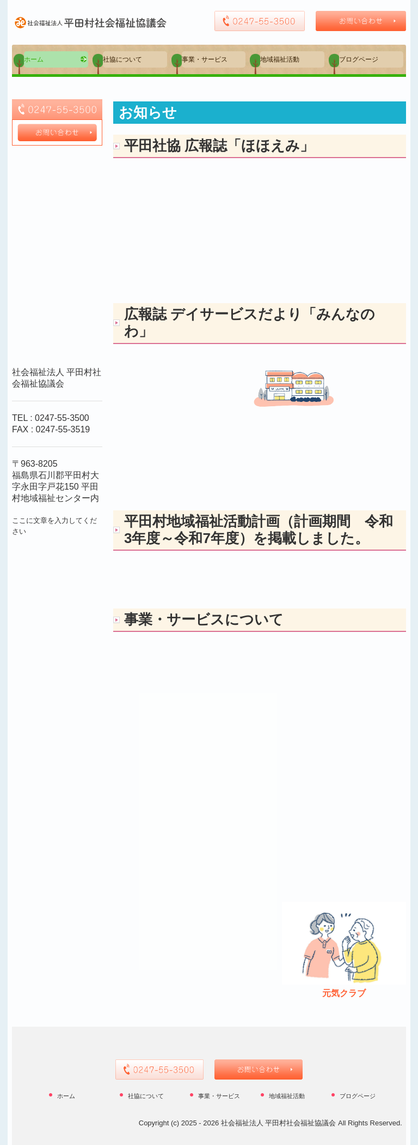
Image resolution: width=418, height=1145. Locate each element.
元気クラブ (344, 993)
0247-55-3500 (62, 418)
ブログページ (358, 59)
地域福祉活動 (279, 59)
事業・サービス (205, 59)
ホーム (34, 59)
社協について (122, 59)
